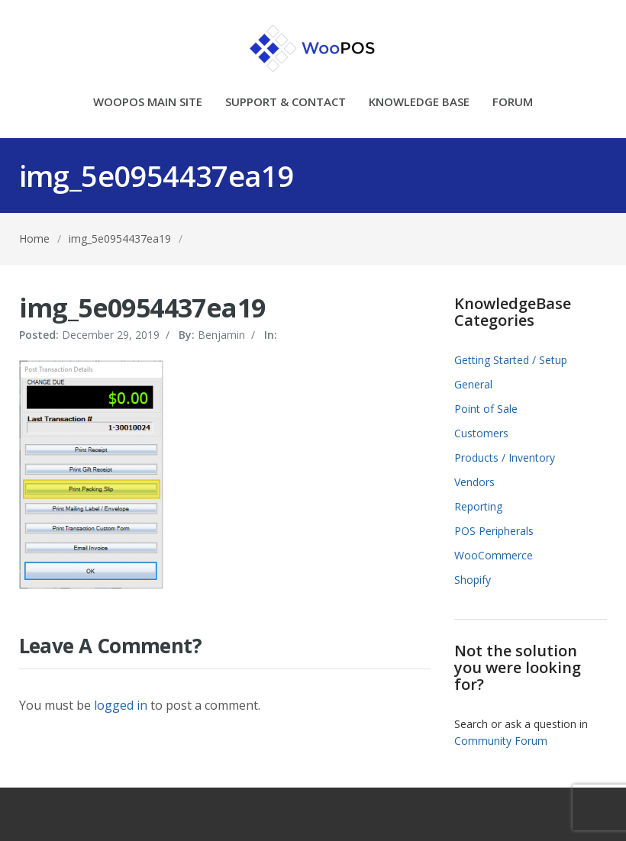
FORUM (512, 102)
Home (34, 238)
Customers (481, 433)
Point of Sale (486, 408)
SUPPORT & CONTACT (285, 102)
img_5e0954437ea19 (120, 238)
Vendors (474, 482)
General (473, 384)
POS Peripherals (494, 531)
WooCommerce (493, 555)
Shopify (472, 579)
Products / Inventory (504, 457)
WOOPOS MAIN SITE (147, 102)
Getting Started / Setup (510, 360)
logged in (120, 705)
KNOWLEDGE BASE (419, 102)
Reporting (478, 506)
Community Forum (500, 740)
